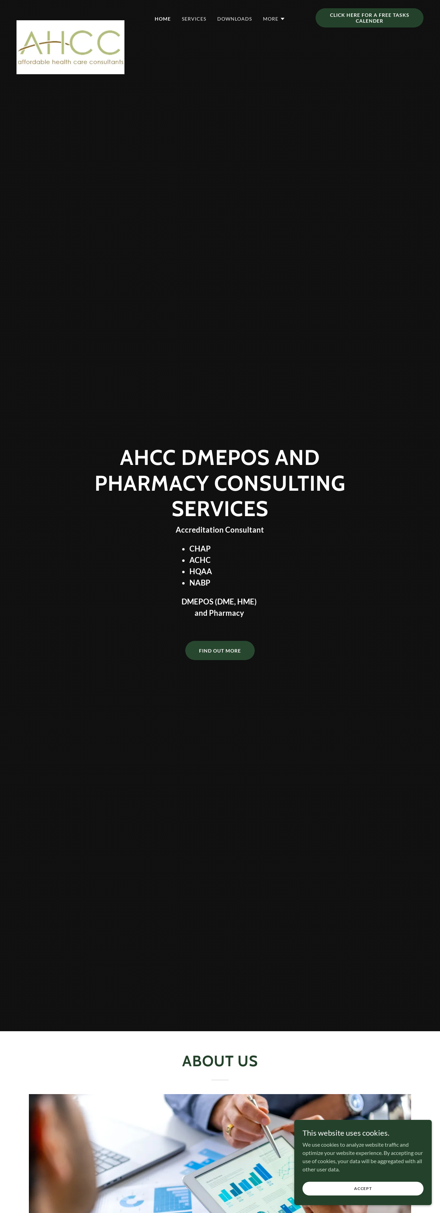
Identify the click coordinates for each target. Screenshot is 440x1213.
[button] (274, 19)
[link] (70, 16)
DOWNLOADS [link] (234, 19)
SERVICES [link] (194, 19)
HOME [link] (163, 19)
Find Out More (220, 651)
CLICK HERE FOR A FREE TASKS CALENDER (369, 18)
